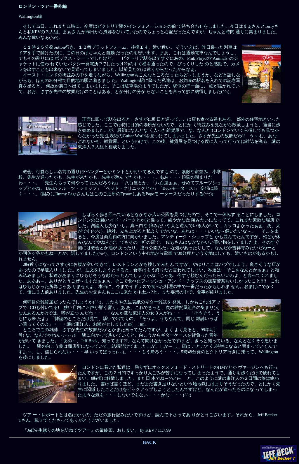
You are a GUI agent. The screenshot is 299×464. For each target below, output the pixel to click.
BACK (149, 442)
